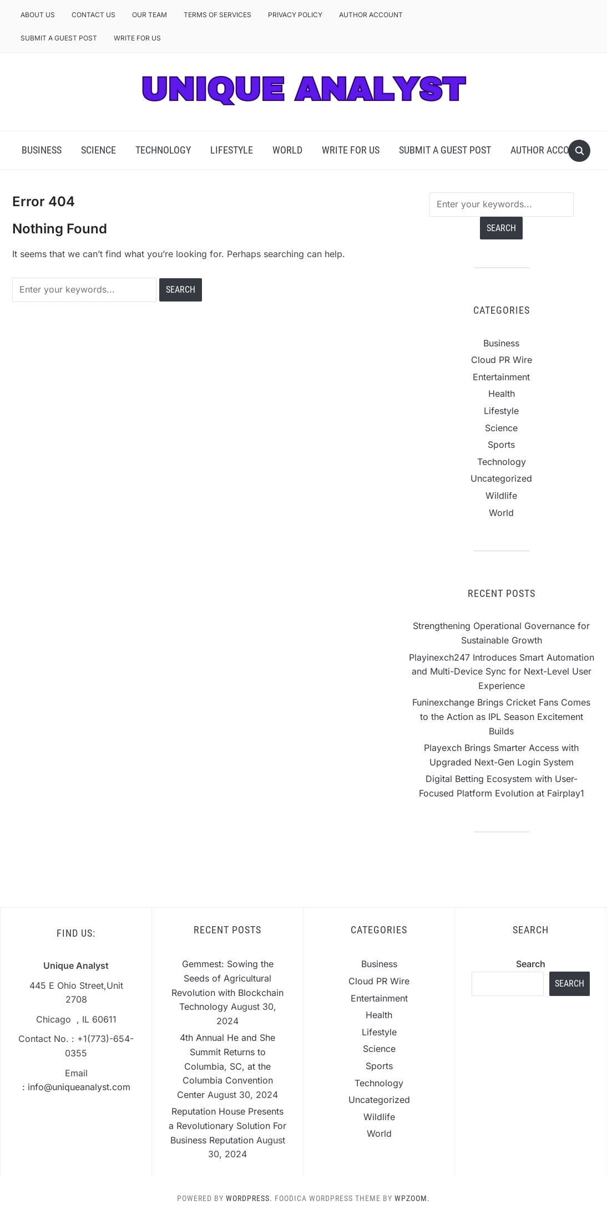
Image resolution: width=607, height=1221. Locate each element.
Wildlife (501, 495)
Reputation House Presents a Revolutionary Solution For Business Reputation (227, 1125)
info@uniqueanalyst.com (79, 1086)
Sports (501, 444)
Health (501, 393)
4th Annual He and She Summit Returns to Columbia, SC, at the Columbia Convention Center (226, 1066)
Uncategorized (501, 478)
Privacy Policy (295, 15)
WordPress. (249, 1198)
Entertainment (501, 376)
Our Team (149, 15)
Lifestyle (231, 150)
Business (42, 150)
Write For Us (137, 38)
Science (98, 150)
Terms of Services (217, 15)
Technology (163, 150)
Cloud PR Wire (501, 359)
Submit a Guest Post (59, 38)
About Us (38, 15)
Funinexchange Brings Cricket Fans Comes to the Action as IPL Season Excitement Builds (501, 716)
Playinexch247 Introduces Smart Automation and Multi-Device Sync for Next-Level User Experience (501, 671)
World (287, 150)
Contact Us (93, 15)
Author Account (371, 15)
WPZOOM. (412, 1198)
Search (530, 963)
